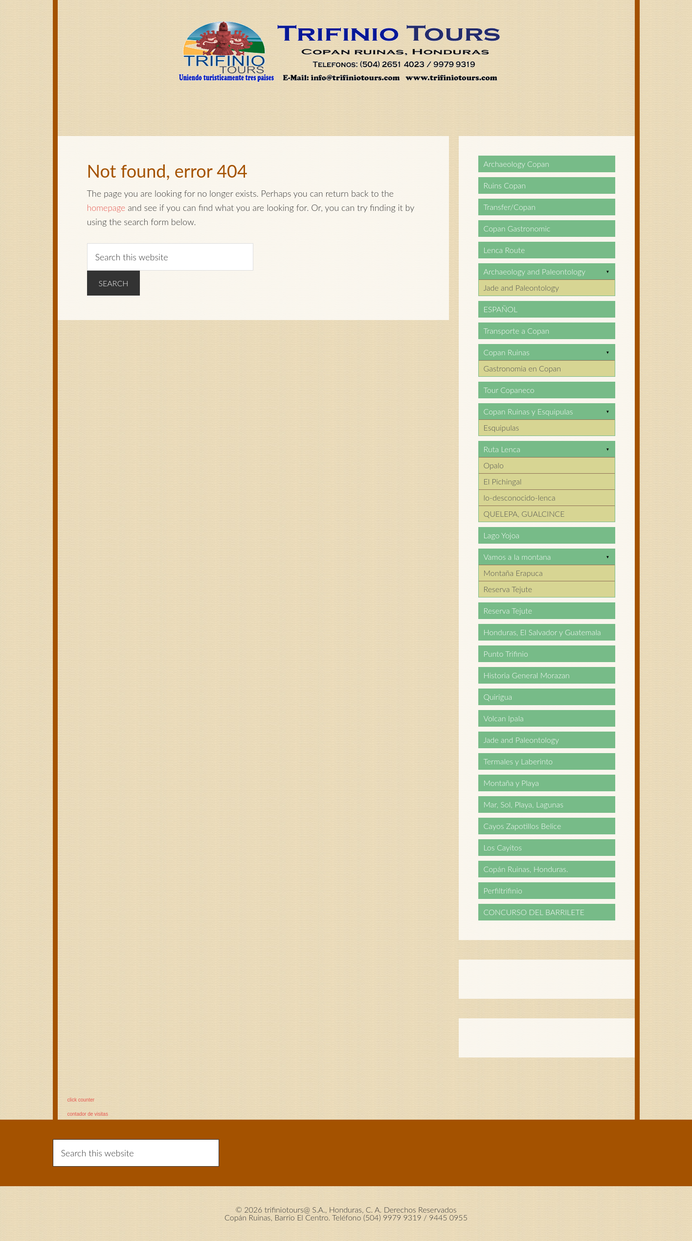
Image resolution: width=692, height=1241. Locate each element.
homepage (107, 207)
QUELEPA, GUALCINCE (524, 513)
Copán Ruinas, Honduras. (526, 868)
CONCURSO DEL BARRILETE (534, 912)
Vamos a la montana (517, 556)
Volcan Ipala (504, 718)
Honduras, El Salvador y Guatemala (542, 632)
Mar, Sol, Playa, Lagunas (524, 804)
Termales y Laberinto (518, 761)
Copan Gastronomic (517, 228)
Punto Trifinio (506, 653)
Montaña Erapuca (513, 572)
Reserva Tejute (508, 589)
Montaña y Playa (511, 782)
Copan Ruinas (507, 352)
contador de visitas (87, 1114)
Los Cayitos (503, 847)
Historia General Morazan (527, 675)
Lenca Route (504, 249)
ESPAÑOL (501, 309)
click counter (81, 1100)
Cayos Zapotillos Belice (522, 825)
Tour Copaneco (509, 389)
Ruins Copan (505, 185)
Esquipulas (501, 427)
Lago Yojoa (502, 535)
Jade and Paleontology (521, 287)
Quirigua (498, 696)
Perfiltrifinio (503, 890)
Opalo (494, 465)
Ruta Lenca (502, 449)
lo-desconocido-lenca (520, 497)
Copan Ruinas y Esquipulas (528, 411)
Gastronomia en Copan (522, 368)
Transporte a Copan (517, 330)
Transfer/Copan (510, 206)
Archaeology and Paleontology (535, 271)
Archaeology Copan (517, 163)
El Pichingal (503, 481)
